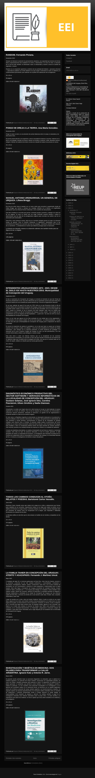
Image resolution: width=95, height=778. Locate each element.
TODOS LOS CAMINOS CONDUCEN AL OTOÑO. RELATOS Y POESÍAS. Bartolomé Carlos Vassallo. (30, 498)
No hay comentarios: (39, 122)
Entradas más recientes (13, 758)
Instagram (69, 58)
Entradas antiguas (54, 758)
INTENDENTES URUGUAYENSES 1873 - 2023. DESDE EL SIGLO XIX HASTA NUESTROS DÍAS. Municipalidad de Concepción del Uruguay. (32, 290)
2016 (70, 268)
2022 (70, 252)
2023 (70, 208)
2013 (70, 275)
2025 (70, 203)
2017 (70, 265)
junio (71, 244)
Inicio (35, 758)
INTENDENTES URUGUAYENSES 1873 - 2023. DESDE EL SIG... (76, 232)
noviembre (73, 210)
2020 (70, 257)
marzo (72, 249)
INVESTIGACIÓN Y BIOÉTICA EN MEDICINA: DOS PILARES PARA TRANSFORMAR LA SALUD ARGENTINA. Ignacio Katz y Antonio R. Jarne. (30, 670)
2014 (70, 273)
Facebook (69, 61)
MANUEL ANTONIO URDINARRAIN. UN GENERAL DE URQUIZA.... (75, 224)
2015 (70, 270)
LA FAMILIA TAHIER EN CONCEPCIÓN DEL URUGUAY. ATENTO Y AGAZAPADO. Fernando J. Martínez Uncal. (32, 574)
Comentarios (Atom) (37, 763)
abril (71, 247)
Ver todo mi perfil (71, 93)
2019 (70, 260)
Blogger (59, 774)
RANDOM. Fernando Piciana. (20, 55)
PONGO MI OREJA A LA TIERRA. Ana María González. (32, 128)
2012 (70, 278)
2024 (70, 205)
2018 (70, 263)
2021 (70, 255)
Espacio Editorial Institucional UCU (77, 81)
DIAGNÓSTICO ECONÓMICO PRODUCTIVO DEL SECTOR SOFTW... (75, 239)
